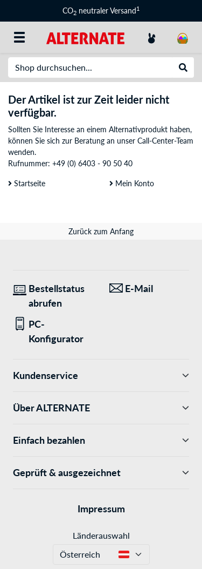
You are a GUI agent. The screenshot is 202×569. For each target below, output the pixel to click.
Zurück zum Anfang (101, 231)
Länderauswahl (101, 535)
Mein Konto (131, 183)
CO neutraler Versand (101, 10)
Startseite (26, 183)
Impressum (101, 508)
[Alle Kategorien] (19, 37)
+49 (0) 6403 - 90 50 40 (92, 163)
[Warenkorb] (182, 37)
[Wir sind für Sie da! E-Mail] (149, 288)
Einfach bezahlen (101, 440)
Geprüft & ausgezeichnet (101, 472)
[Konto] (151, 37)
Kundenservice (101, 375)
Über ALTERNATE (101, 408)
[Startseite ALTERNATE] (85, 37)
